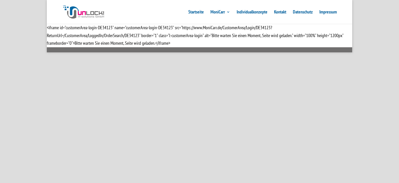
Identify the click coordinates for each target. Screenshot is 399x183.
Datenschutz (303, 12)
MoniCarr (217, 12)
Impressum (328, 12)
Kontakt (280, 12)
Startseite (196, 12)
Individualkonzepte (252, 12)
